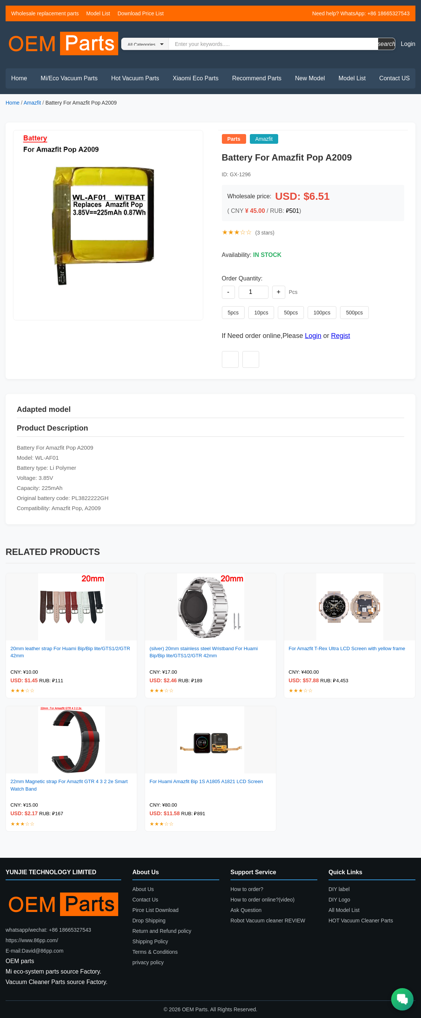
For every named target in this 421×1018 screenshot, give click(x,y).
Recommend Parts (257, 78)
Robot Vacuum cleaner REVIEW (267, 921)
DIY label (339, 889)
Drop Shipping (149, 921)
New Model (310, 78)
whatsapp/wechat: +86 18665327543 (48, 930)
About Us (143, 889)
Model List (98, 13)
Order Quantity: (242, 278)
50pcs (291, 313)
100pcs (322, 313)
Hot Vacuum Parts (135, 78)
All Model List (344, 910)
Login (408, 44)
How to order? (246, 889)
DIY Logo (339, 900)
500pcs (354, 313)
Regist (340, 335)
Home (19, 78)
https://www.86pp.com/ (32, 940)
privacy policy (148, 962)
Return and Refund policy (161, 931)
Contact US (394, 78)
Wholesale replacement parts (45, 13)
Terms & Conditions (154, 952)
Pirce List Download (155, 910)
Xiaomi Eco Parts (196, 78)
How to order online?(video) (262, 900)
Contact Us (145, 900)
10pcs (261, 313)
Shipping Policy (150, 941)
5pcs (233, 313)
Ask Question (245, 910)
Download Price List (140, 13)
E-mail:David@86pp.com (34, 951)
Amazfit (32, 103)
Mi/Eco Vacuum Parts (69, 78)
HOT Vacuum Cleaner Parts (361, 921)
